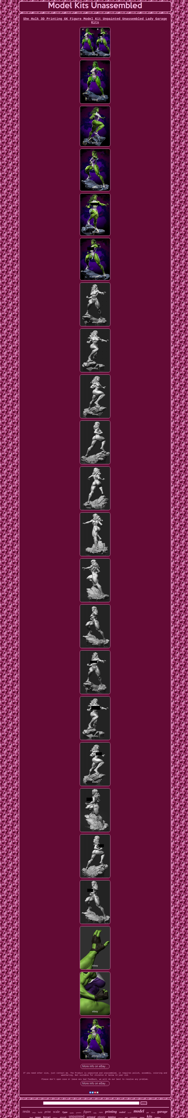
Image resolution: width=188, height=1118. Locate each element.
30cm (153, 1112)
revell (129, 1112)
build (40, 1112)
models (72, 1113)
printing (111, 1111)
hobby (95, 1113)
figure (87, 1111)
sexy (34, 1112)
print (48, 1111)
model (139, 1111)
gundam (78, 1112)
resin (26, 1111)
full (148, 1112)
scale (56, 1111)
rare (101, 1112)
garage (162, 1111)
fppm (64, 1112)
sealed (122, 1112)
